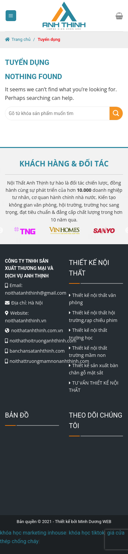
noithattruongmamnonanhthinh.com (49, 361)
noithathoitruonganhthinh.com (43, 340)
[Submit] (116, 113)
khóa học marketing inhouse (33, 533)
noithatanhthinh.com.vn (37, 330)
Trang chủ (21, 39)
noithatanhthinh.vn (25, 320)
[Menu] (11, 15)
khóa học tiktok (87, 533)
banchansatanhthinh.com (37, 351)
